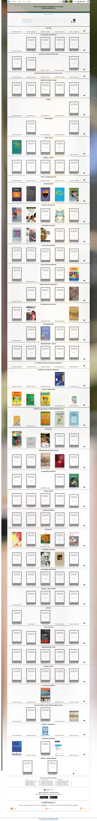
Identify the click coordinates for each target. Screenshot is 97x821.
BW (66, 1)
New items (14, 1)
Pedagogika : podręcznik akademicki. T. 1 (31, 785)
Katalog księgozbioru (48, 14)
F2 (83, 1)
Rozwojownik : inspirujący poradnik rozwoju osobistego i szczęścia (50, 785)
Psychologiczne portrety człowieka (62, 783)
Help (24, 1)
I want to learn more (44, 819)
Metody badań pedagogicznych (29, 784)
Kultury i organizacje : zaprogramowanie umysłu (63, 784)
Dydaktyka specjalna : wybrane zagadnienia (47, 784)
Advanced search (25, 21)
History (19, 1)
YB (68, 1)
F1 (80, 1)
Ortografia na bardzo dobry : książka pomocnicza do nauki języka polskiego (51, 783)
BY (71, 1)
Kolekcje (30, 21)
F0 (78, 1)
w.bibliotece (44, 805)
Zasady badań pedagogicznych (29, 783)
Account (28, 1)
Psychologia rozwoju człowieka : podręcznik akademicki (65, 785)
